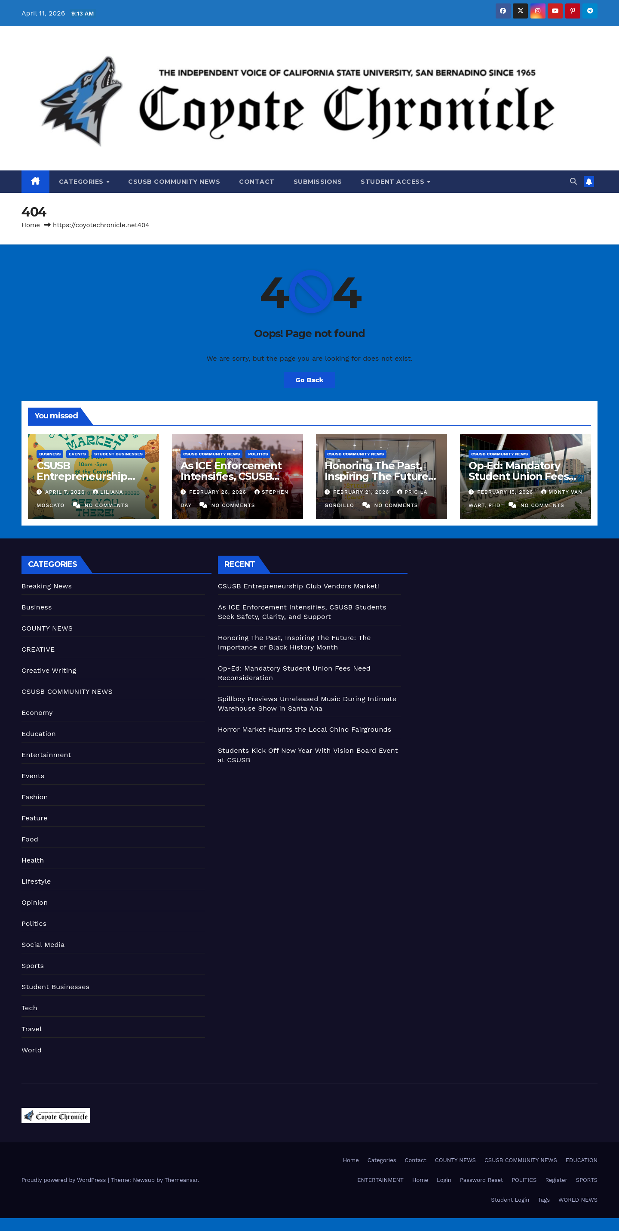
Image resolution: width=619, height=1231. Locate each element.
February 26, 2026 (218, 492)
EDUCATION (582, 1160)
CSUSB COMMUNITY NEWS (174, 182)
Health (32, 860)
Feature (34, 818)
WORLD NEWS (578, 1200)
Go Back (310, 380)
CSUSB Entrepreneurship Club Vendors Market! (91, 476)
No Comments (107, 505)
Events (77, 454)
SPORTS (587, 1180)
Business (50, 454)
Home (30, 225)
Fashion (34, 797)
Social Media (42, 944)
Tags (544, 1200)
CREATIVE (38, 649)
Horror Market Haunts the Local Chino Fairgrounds (305, 729)
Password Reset (481, 1180)
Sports (32, 966)
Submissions (318, 182)
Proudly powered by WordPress (64, 1180)
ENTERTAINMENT (380, 1180)
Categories (82, 182)
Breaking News (46, 586)
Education (38, 734)
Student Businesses (118, 454)
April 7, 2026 (66, 492)
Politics (258, 454)
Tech (29, 1008)
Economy (37, 712)
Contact (257, 182)
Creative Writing (48, 670)
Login (444, 1180)
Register (556, 1180)
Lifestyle (36, 881)
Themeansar (181, 1180)
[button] (573, 181)
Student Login (510, 1200)
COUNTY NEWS (47, 628)
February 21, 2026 (362, 492)
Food (29, 839)
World (31, 1050)
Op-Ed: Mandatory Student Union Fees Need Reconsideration (525, 476)
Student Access (393, 182)
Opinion (34, 902)
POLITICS (524, 1180)
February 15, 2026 (506, 492)
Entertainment (46, 755)
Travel (31, 1029)
